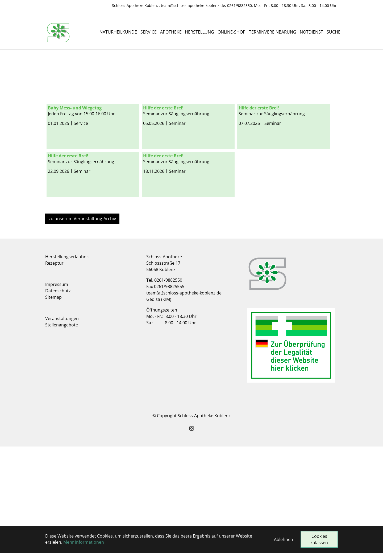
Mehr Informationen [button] (83, 542)
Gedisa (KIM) (158, 406)
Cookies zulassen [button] (319, 539)
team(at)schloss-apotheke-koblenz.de (184, 399)
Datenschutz (58, 397)
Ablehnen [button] (283, 539)
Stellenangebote (61, 431)
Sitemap (53, 404)
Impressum (56, 391)
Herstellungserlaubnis (67, 363)
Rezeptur (54, 369)
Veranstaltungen (62, 425)
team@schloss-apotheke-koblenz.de (193, 5)
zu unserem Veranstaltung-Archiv (82, 325)
